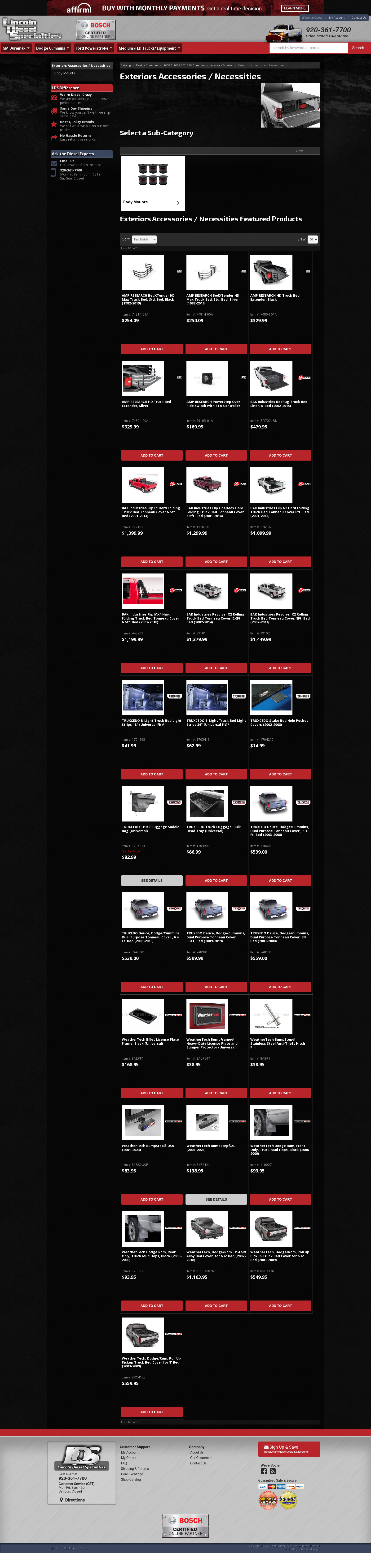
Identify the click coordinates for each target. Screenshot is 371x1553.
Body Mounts (135, 202)
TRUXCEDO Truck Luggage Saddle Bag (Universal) (150, 829)
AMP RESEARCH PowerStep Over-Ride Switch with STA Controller (214, 404)
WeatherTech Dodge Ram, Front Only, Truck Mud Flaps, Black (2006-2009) (280, 1150)
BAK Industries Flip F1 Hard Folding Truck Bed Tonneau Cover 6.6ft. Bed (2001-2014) (151, 512)
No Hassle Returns (76, 141)
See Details (152, 880)
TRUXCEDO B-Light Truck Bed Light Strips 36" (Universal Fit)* (216, 723)
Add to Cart (152, 349)
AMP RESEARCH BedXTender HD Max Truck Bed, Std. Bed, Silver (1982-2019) (212, 299)
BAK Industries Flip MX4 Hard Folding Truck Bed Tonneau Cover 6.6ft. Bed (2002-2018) (150, 618)
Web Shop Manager (309, 1549)
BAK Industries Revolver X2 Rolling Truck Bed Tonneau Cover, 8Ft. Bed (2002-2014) (280, 618)
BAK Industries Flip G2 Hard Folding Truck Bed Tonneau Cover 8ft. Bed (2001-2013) (279, 512)
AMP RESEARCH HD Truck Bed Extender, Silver (146, 404)
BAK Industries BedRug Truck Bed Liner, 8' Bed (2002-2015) (278, 404)
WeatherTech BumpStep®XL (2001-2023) (210, 1148)
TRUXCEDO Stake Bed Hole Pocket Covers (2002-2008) (279, 723)
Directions (72, 1499)
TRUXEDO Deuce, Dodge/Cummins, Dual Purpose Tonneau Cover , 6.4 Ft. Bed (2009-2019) (151, 937)
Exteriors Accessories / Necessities (71, 68)
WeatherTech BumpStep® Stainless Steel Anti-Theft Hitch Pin (277, 1043)
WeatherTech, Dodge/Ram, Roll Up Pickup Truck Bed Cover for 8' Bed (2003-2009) (151, 1362)
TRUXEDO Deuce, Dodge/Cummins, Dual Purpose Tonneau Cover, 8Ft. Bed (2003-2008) (279, 937)
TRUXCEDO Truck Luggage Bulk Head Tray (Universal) (213, 829)
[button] (318, 48)
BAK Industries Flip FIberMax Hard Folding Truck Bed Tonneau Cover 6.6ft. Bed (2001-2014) (215, 512)
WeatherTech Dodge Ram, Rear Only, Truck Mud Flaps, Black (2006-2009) (152, 1256)
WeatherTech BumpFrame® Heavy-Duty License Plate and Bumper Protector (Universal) (212, 1043)
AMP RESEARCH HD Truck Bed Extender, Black (275, 297)
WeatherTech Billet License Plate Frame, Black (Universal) (150, 1041)
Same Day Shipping (76, 114)
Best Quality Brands (77, 127)
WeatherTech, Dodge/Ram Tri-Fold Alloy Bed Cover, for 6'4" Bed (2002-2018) (216, 1256)
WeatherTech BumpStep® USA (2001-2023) (148, 1148)
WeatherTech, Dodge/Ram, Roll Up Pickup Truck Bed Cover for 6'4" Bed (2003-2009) (279, 1256)
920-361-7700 (328, 30)
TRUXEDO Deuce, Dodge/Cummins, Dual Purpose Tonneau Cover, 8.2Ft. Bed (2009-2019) (215, 937)
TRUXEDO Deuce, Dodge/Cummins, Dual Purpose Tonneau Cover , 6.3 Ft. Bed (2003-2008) (279, 831)
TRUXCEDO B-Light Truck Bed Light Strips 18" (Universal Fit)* (151, 723)
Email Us (67, 166)
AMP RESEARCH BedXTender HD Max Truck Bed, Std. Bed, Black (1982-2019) (148, 299)
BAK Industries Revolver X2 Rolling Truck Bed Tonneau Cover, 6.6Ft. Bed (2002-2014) (215, 618)
